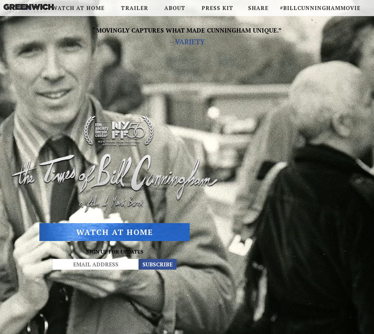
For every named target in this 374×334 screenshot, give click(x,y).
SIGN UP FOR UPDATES (114, 256)
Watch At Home (114, 237)
